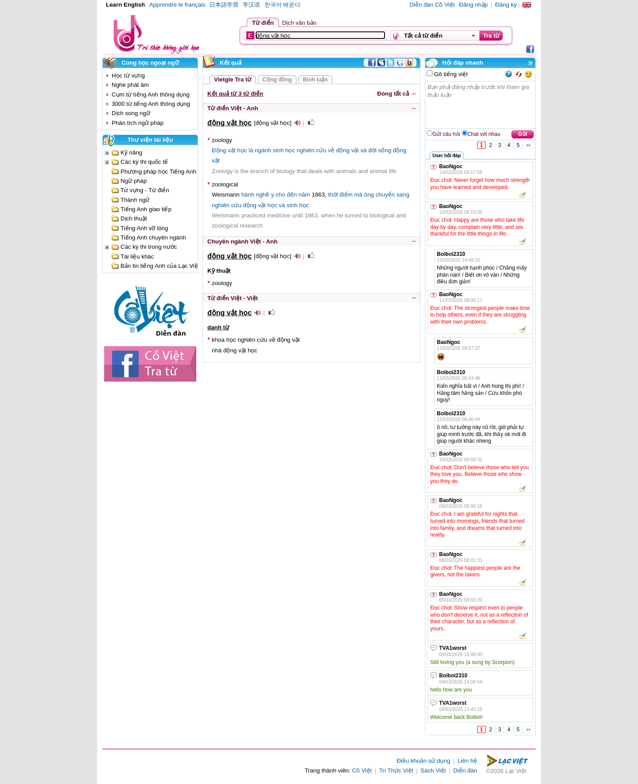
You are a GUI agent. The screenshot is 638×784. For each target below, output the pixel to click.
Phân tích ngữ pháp (137, 123)
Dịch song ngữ (131, 113)
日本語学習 (224, 4)
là (251, 150)
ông (369, 194)
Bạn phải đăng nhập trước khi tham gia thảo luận (481, 105)
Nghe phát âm (130, 84)
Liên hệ (467, 760)
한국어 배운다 (283, 4)
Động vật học (229, 150)
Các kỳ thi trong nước (149, 246)
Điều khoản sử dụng (423, 760)
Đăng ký (506, 4)
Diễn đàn (465, 770)
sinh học (284, 150)
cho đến (286, 194)
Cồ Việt (362, 770)
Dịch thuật (134, 218)
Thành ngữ (135, 200)
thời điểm (340, 194)
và (364, 150)
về (331, 150)
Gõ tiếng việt (450, 74)
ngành (263, 150)
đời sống (379, 150)
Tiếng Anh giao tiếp (146, 209)
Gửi (522, 134)
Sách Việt (433, 770)
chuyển (385, 194)
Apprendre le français (177, 4)
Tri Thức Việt (396, 770)
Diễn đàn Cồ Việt (432, 4)
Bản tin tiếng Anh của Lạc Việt (160, 266)
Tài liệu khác (137, 256)
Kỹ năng (131, 152)
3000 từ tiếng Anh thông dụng (151, 103)
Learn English (125, 4)
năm (304, 194)
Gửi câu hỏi (446, 134)
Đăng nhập (473, 4)
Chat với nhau (483, 134)
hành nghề (255, 194)
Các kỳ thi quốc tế (144, 161)
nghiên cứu (312, 150)
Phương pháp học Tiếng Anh (158, 171)
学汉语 (251, 4)
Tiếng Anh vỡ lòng (144, 228)
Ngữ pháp (134, 181)
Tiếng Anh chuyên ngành (153, 237)
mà (358, 194)
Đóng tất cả (393, 93)
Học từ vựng (128, 75)
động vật (347, 150)
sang (403, 194)
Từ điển (263, 22)
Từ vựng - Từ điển (145, 190)
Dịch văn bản (299, 22)
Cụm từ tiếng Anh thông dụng (151, 94)
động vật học (260, 205)
